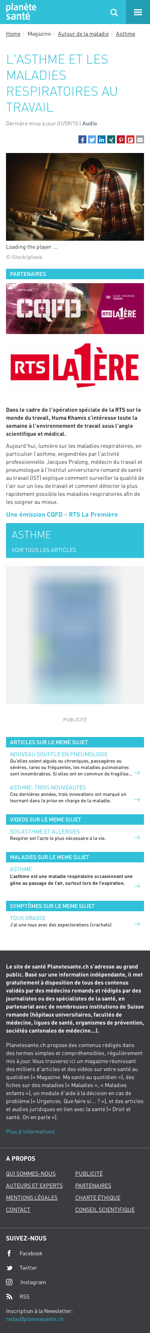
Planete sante (20, 12)
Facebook (24, 1253)
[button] (82, 139)
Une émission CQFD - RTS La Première (62, 514)
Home (13, 33)
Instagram (26, 1282)
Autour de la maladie (83, 33)
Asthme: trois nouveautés (48, 787)
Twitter (21, 1268)
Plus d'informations (30, 1131)
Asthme (125, 33)
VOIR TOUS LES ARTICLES (44, 549)
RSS (18, 1297)
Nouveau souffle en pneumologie (59, 754)
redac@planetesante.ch (35, 1318)
